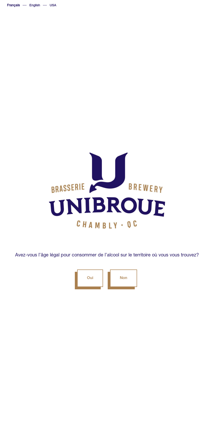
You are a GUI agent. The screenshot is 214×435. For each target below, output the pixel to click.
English (34, 5)
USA (53, 5)
